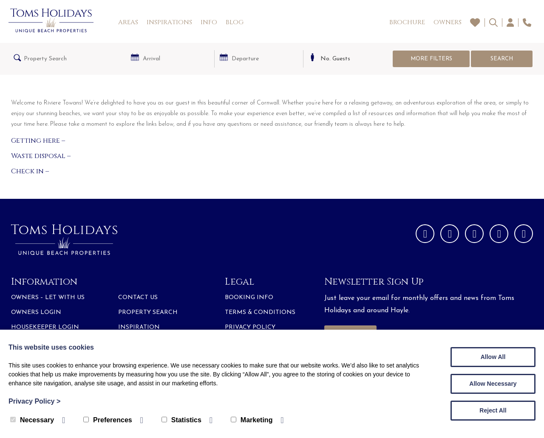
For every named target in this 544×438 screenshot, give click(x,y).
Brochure (407, 22)
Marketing (252, 420)
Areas (128, 22)
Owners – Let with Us (48, 297)
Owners (448, 22)
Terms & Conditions (260, 312)
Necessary (32, 420)
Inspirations (169, 22)
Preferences (107, 420)
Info (209, 22)
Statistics (181, 420)
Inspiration (139, 327)
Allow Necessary (492, 383)
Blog (235, 22)
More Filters (431, 59)
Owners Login (36, 312)
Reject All (492, 410)
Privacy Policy (250, 327)
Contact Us (138, 297)
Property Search (148, 312)
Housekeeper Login (45, 327)
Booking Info (249, 297)
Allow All (493, 356)
